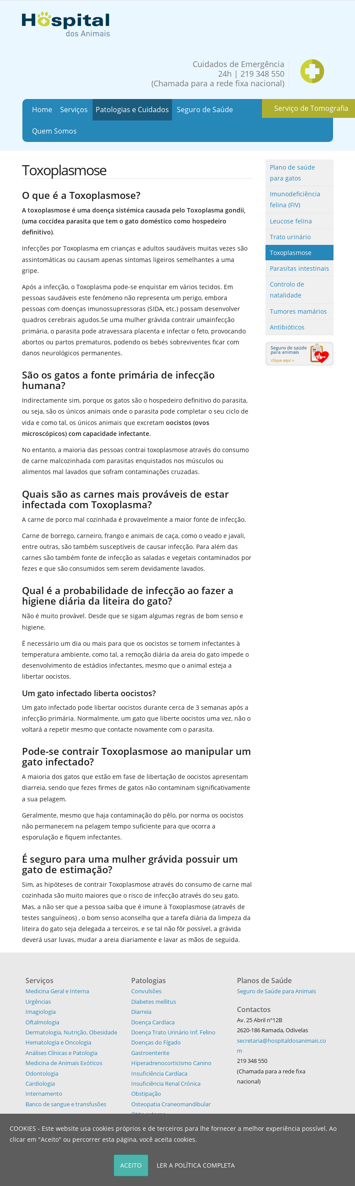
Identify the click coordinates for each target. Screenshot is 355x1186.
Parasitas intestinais (299, 268)
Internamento (43, 1093)
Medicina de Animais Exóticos (63, 1063)
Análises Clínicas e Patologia (61, 1053)
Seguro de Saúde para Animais (276, 991)
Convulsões (146, 991)
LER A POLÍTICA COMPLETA (196, 1165)
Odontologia (41, 1073)
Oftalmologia (42, 1022)
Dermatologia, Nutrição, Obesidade (71, 1032)
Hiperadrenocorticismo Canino (171, 1063)
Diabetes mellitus (153, 1001)
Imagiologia (40, 1012)
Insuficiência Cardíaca (159, 1073)
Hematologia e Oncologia (58, 1042)
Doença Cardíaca (153, 1022)
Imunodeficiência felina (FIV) (295, 199)
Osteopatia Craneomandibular (171, 1104)
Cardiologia (40, 1083)
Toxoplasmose (291, 252)
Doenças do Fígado (156, 1042)
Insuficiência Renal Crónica (166, 1083)
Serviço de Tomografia (311, 108)
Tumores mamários (298, 311)
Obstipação (146, 1093)
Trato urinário (290, 237)
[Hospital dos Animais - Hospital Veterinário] (66, 23)
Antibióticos (287, 327)
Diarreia (141, 1012)
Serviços (74, 109)
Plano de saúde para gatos (292, 172)
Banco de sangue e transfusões (65, 1104)
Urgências (38, 1001)
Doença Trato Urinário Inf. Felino (173, 1032)
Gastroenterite (150, 1053)
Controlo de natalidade (287, 289)
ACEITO (131, 1165)
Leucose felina (291, 221)
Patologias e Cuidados (132, 109)
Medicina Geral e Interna (57, 991)
